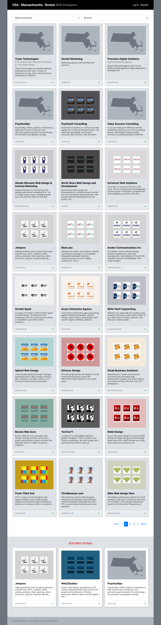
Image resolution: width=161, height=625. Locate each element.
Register (145, 5)
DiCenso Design (70, 370)
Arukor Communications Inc (124, 247)
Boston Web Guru (25, 431)
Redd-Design (115, 431)
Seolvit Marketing (72, 58)
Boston (61, 5)
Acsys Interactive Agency (76, 309)
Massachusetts (32, 5)
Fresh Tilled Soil (24, 493)
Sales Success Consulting (123, 123)
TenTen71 (67, 431)
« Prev (116, 524)
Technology (33, 621)
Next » (144, 524)
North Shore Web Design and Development (78, 184)
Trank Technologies (27, 58)
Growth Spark (23, 309)
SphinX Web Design (27, 370)
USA (15, 5)
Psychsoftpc (22, 123)
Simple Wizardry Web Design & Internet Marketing (33, 184)
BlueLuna (66, 247)
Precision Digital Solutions (123, 58)
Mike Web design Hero (121, 493)
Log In (136, 5)
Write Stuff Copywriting (122, 309)
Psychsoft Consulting (74, 123)
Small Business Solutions (123, 370)
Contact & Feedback (49, 621)
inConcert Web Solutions (122, 183)
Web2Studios (69, 583)
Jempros (20, 247)
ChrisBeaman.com (72, 493)
